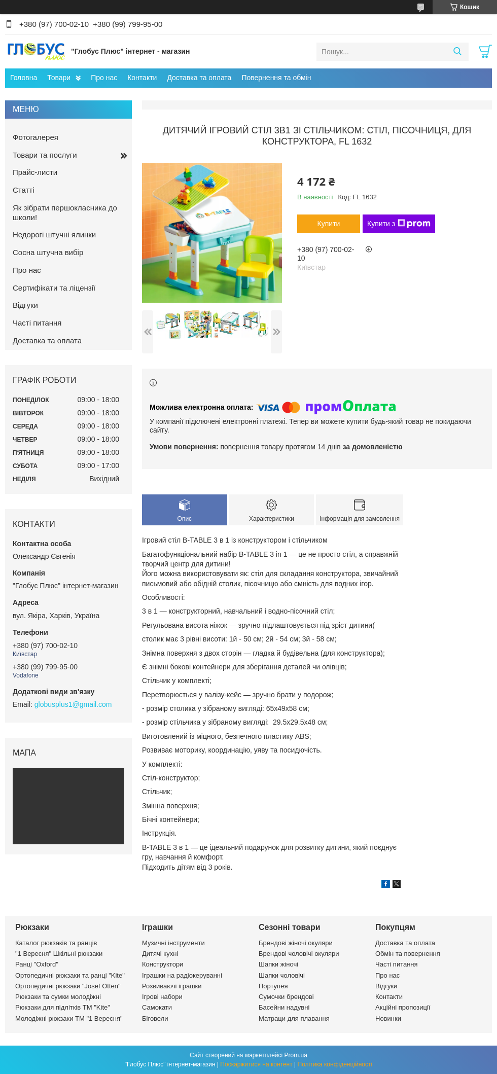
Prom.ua (296, 1055)
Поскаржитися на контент (256, 1064)
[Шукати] (457, 52)
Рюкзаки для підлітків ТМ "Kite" (62, 1007)
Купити (328, 224)
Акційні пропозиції (402, 1007)
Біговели (155, 1018)
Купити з (399, 223)
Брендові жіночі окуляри (296, 943)
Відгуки (25, 305)
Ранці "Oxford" (36, 964)
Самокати (157, 1007)
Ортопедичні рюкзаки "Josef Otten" (68, 986)
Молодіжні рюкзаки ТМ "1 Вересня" (69, 1018)
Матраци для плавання (294, 1018)
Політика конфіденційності (335, 1064)
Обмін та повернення (407, 953)
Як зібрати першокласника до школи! (65, 212)
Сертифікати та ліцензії (54, 287)
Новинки (388, 1018)
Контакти (142, 78)
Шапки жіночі (278, 964)
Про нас (104, 78)
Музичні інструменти (173, 943)
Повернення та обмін (276, 78)
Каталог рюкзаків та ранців (56, 943)
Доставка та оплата (199, 78)
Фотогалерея (35, 137)
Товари (58, 78)
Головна (23, 78)
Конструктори (162, 964)
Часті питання (37, 322)
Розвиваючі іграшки (172, 986)
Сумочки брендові (286, 996)
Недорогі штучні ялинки (54, 234)
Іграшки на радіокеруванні (182, 975)
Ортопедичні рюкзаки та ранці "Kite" (70, 975)
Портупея (273, 986)
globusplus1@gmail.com (73, 704)
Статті (23, 190)
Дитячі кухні (160, 953)
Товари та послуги (45, 155)
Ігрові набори (162, 996)
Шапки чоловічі (282, 975)
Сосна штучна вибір (48, 252)
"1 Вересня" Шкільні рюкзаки (58, 953)
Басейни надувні (284, 1007)
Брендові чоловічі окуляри (299, 953)
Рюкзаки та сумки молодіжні (58, 996)
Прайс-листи (35, 172)
